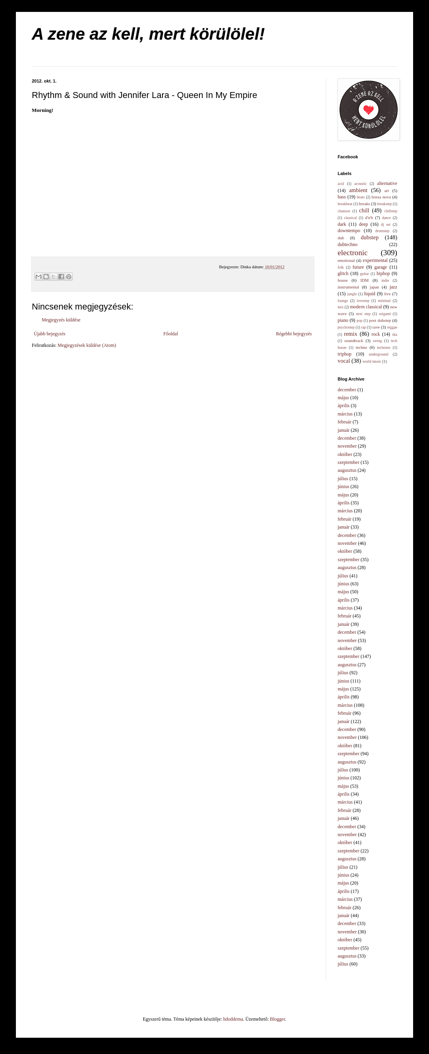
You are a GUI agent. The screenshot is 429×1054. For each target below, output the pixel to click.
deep (363, 224)
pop (359, 320)
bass (342, 197)
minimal (384, 300)
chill (364, 210)
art (387, 190)
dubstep (370, 237)
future (358, 267)
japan (374, 287)
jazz (393, 287)
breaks (364, 203)
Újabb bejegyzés (50, 334)
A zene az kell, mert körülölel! (148, 34)
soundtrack (353, 340)
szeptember (348, 462)
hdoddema (233, 1019)
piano (343, 320)
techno (361, 347)
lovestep (363, 300)
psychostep (346, 327)
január (344, 430)
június (343, 486)
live (387, 293)
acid (341, 183)
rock (375, 334)
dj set (385, 224)
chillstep (390, 211)
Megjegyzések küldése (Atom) (87, 345)
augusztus (347, 470)
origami (385, 314)
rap (363, 327)
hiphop (383, 273)
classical (350, 217)
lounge (343, 300)
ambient (358, 190)
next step (363, 314)
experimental (375, 260)
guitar (364, 273)
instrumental (348, 287)
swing (377, 341)
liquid (369, 293)
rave (376, 327)
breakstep (384, 204)
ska (394, 334)
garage (380, 267)
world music (371, 361)
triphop (345, 354)
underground (378, 354)
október (345, 454)
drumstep (382, 231)
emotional (346, 260)
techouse (383, 347)
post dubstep (380, 320)
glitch (343, 273)
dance (386, 217)
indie (385, 280)
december (347, 389)
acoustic (360, 183)
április (344, 405)
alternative (387, 183)
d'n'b (369, 217)
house (343, 280)
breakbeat (345, 204)
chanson (344, 211)
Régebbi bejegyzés (294, 334)
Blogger (277, 1019)
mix (341, 307)
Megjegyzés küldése (61, 320)
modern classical (366, 307)
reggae (392, 327)
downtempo (349, 230)
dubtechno (348, 244)
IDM (364, 280)
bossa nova (380, 196)
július (343, 478)
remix (351, 334)
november (347, 446)
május (343, 397)
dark (342, 224)
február (345, 422)
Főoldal (170, 334)
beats (361, 197)
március (345, 414)
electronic (353, 252)
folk (341, 267)
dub (341, 237)
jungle (352, 294)
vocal (344, 361)
